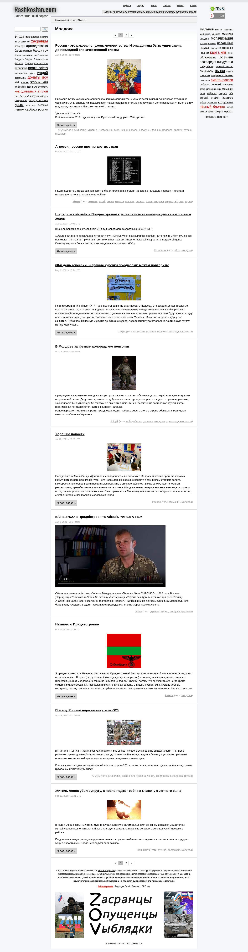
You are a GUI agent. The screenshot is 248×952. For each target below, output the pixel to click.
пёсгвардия (208, 62)
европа (133, 129)
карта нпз (218, 52)
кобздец (44, 96)
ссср (116, 129)
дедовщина (20, 78)
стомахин (139, 331)
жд (17, 82)
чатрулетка (225, 102)
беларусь (144, 129)
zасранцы (39, 41)
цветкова (212, 102)
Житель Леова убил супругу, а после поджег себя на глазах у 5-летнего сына (118, 791)
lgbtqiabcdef (32, 36)
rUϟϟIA (62, 129)
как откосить (41, 87)
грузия (32, 73)
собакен (204, 84)
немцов (214, 48)
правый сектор (224, 66)
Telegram (136, 886)
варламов (21, 68)
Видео (140, 5)
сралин (178, 129)
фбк (231, 93)
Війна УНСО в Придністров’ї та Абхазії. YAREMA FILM (99, 517)
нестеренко (105, 129)
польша (156, 129)
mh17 (17, 42)
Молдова (82, 20)
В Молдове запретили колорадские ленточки (92, 346)
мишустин (204, 39)
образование (208, 57)
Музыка (127, 5)
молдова (167, 129)
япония (140, 201)
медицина (205, 34)
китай (26, 96)
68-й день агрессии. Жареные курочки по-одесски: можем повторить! (112, 265)
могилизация (222, 38)
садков (229, 71)
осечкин (226, 57)
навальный (225, 43)
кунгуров (30, 105)
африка (179, 201)
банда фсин (42, 59)
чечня (124, 129)
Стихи (193, 5)
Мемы (180, 5)
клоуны (34, 96)
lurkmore (44, 37)
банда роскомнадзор (26, 55)
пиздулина (225, 62)
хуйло (203, 102)
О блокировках (105, 886)
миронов (216, 34)
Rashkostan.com (35, 9)
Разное (156, 501)
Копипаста (160, 250)
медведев (228, 30)
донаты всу (38, 77)
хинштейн (215, 98)
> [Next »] (131, 35)
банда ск (19, 59)
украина (92, 129)
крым (19, 105)
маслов (218, 30)
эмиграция (215, 111)
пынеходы (206, 71)
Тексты (166, 5)
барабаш (19, 63)
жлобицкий (39, 82)
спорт (202, 89)
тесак (202, 93)
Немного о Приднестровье (77, 624)
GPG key (146, 886)
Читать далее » (66, 125)
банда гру (40, 50)
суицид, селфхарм (169, 849)
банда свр (43, 55)
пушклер (60, 133)
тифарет (211, 93)
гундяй (42, 73)
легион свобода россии (31, 109)
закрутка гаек (24, 87)
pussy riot (25, 42)
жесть (25, 82)
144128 (19, 36)
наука (204, 47)
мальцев (207, 29)
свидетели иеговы (222, 75)
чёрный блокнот (212, 106)
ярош (228, 111)
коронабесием (134, 483)
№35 (162, 874)
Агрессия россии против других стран (86, 146)
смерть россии (222, 80)
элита (203, 111)
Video (138, 611)
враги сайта (38, 68)
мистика (227, 33)
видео (164, 611)
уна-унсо (186, 611)
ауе (23, 46)
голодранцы (21, 73)
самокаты (205, 75)
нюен (230, 53)
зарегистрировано (106, 870)
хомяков (228, 97)
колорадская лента (38, 100)
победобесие (134, 421)
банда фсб (30, 59)
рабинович (128, 775)
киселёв (18, 96)
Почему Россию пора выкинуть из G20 (87, 710)
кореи (188, 201)
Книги (154, 5)
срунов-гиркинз (213, 89)
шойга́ (230, 107)
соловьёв (228, 84)
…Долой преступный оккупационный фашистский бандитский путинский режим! (150, 11)
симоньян (205, 80)
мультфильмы (208, 43)
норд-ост (204, 53)
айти (177, 250)
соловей (216, 84)
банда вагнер (23, 50)
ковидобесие (21, 100)
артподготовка (37, 46)
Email (127, 886)
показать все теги (216, 116)
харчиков (204, 98)
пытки (220, 71)
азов (17, 46)
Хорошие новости (70, 434)
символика (80, 129)
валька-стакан (41, 63)
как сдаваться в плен (31, 91)
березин (29, 63)
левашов (43, 105)
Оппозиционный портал (65, 20)
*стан (149, 201)
